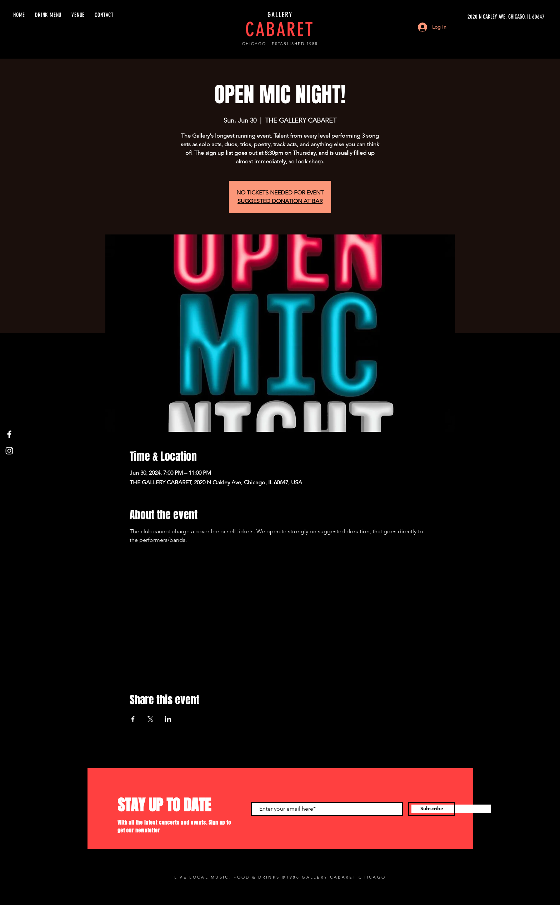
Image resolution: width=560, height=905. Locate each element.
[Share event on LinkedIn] (168, 719)
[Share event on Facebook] (133, 719)
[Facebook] (9, 434)
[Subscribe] (431, 809)
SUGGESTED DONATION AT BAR (280, 201)
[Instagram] (9, 451)
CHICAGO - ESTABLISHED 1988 (280, 43)
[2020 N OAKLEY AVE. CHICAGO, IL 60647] (477, 17)
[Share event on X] (150, 719)
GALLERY (280, 14)
